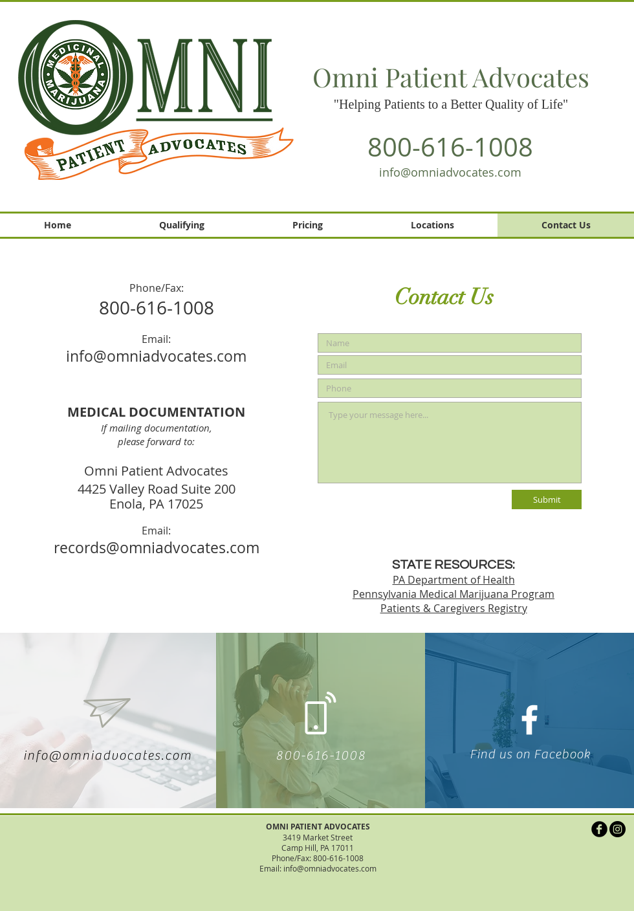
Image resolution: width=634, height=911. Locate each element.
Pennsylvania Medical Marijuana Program (453, 594)
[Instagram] (617, 829)
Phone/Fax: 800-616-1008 (318, 858)
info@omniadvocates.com (450, 172)
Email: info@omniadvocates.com (318, 868)
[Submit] (547, 499)
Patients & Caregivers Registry (453, 608)
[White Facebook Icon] (529, 720)
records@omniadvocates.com (156, 548)
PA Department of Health (454, 580)
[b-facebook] (599, 829)
